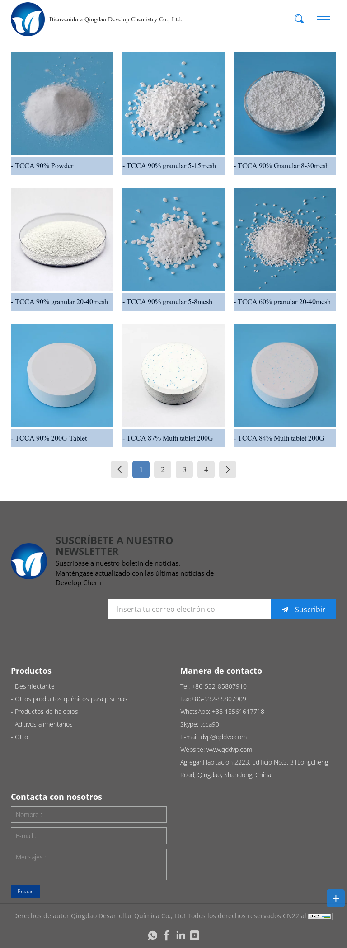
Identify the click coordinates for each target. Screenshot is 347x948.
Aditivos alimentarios (44, 724)
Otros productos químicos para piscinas (71, 699)
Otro (21, 736)
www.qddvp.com (229, 749)
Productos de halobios (46, 711)
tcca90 (209, 724)
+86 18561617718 (238, 711)
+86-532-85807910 (219, 686)
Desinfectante (35, 686)
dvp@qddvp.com (224, 736)
